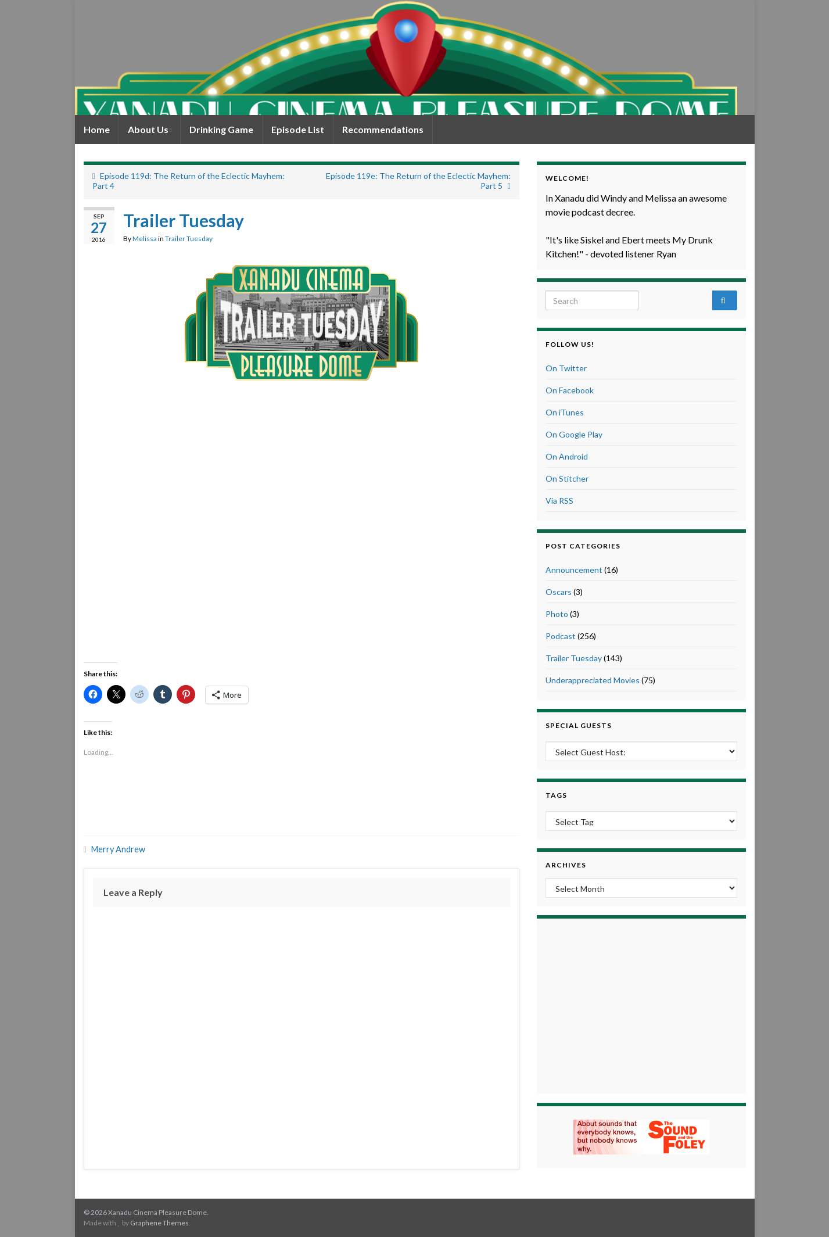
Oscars (559, 592)
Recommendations (383, 129)
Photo (557, 614)
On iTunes (565, 412)
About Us (150, 129)
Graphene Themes (159, 1222)
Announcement (574, 570)
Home (97, 129)
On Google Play (574, 434)
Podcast (561, 636)
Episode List (297, 129)
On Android (567, 456)
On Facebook (570, 390)
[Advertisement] (301, 798)
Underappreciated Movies (593, 680)
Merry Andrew (118, 849)
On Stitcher (567, 478)
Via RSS (559, 500)
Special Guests (579, 725)
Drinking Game (221, 129)
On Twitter (566, 368)
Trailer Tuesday (189, 238)
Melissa (144, 238)
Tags (556, 795)
